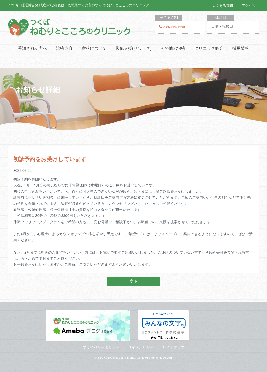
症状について (94, 48)
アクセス (248, 6)
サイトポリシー (141, 347)
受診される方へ (32, 48)
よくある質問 (223, 6)
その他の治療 (172, 48)
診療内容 (64, 48)
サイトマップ (173, 347)
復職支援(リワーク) (134, 48)
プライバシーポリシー (101, 347)
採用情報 (240, 48)
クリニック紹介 (208, 48)
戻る (133, 281)
